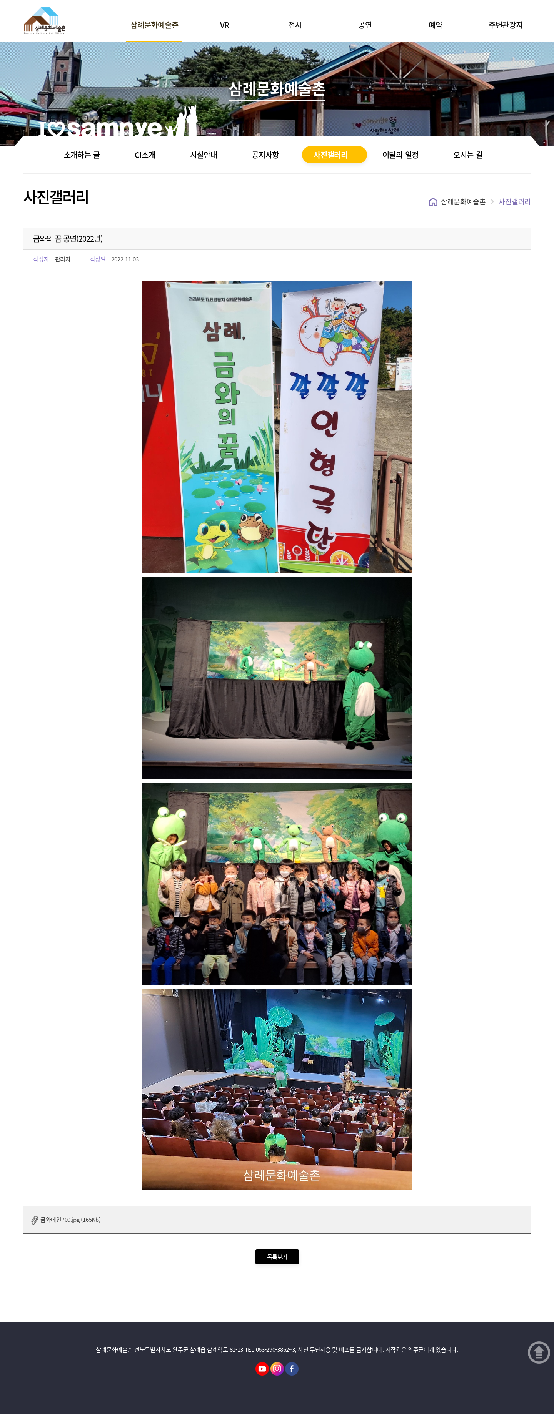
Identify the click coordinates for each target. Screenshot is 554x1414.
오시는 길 (468, 154)
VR (224, 24)
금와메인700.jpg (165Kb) (70, 1219)
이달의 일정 (400, 154)
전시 (295, 24)
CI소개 (145, 154)
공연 (365, 24)
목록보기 (277, 1257)
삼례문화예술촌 (154, 24)
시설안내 (203, 154)
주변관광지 (506, 24)
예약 (435, 24)
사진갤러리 (331, 154)
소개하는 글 (82, 154)
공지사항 (265, 154)
